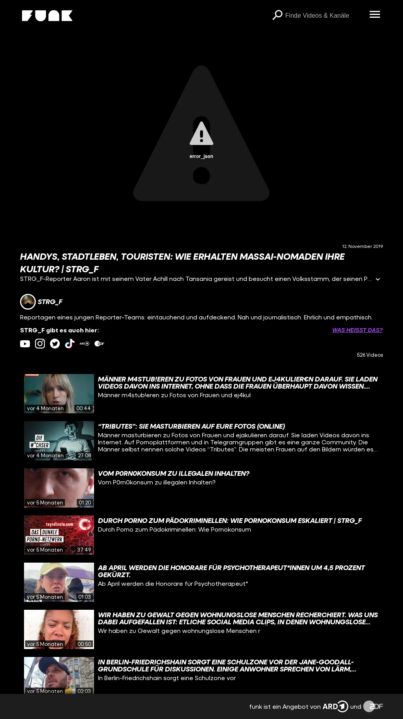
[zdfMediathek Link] (99, 343)
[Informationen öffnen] (378, 280)
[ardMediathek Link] (84, 343)
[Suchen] (277, 15)
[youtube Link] (25, 343)
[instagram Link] (40, 343)
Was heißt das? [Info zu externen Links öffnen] (357, 330)
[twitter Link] (55, 343)
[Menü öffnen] (375, 14)
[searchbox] (324, 15)
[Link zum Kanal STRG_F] (41, 302)
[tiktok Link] (70, 343)
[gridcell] (201, 393)
